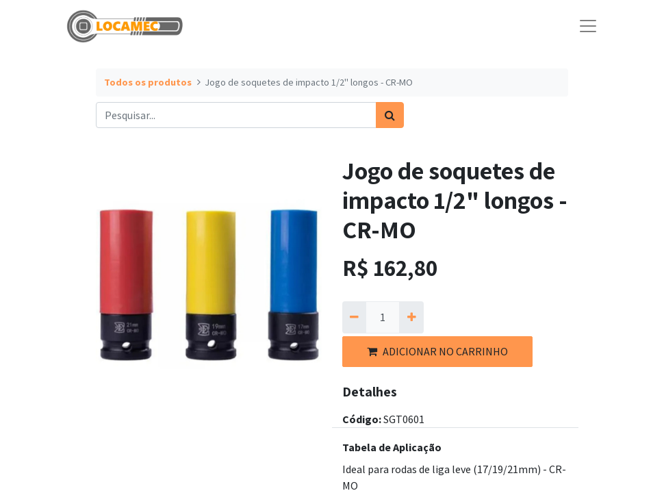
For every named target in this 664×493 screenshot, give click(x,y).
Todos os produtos (148, 82)
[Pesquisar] (390, 115)
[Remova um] (354, 317)
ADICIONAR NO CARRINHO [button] (437, 351)
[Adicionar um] (411, 317)
